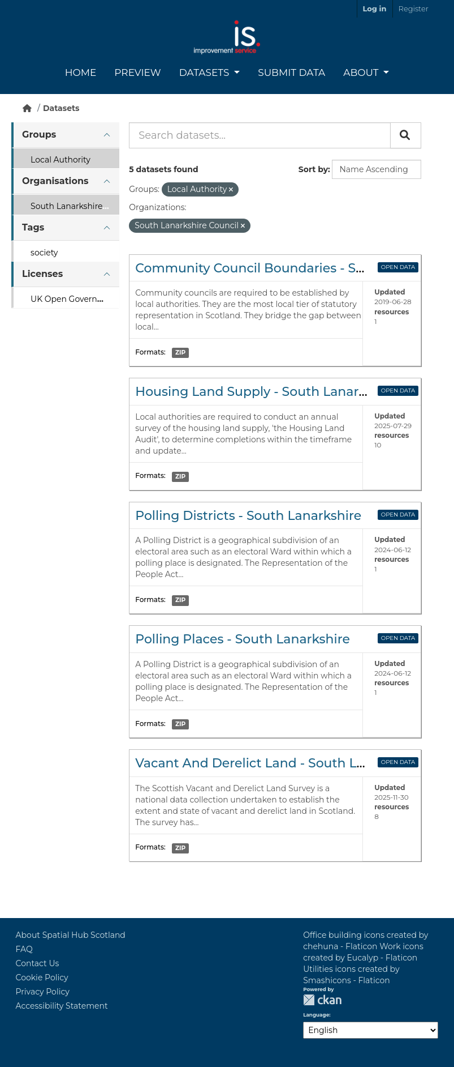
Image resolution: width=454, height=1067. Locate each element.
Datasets (205, 72)
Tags (33, 227)
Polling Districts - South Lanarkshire (248, 515)
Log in (375, 8)
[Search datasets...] (260, 135)
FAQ (24, 949)
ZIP (180, 352)
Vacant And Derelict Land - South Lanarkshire (279, 763)
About (362, 72)
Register (414, 8)
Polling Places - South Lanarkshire (242, 639)
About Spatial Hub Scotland (71, 935)
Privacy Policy (43, 992)
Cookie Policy (42, 977)
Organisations (55, 181)
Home (81, 72)
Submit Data (291, 72)
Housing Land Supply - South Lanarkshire (266, 391)
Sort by (313, 169)
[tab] (65, 135)
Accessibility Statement (62, 1006)
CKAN (322, 1000)
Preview (137, 72)
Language (316, 1015)
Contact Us (37, 963)
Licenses (42, 273)
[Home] (27, 108)
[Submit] (405, 135)
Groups (39, 134)
